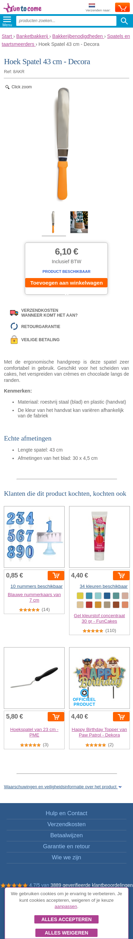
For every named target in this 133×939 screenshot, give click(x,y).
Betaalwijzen (66, 835)
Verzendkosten (66, 824)
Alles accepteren (66, 919)
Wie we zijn (66, 857)
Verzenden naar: (98, 7)
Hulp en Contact (66, 813)
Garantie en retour (66, 846)
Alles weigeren (66, 933)
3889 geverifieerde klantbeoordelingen (91, 885)
